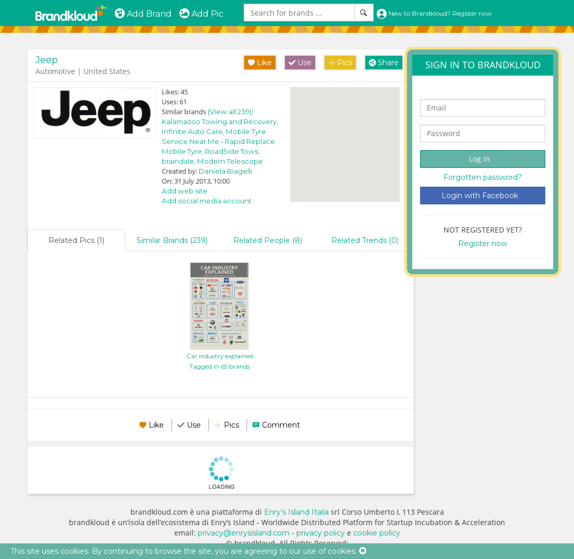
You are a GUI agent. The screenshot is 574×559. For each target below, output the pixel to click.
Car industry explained (219, 356)
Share (384, 62)
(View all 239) (230, 111)
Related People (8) (267, 240)
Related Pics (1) (76, 240)
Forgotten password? (483, 177)
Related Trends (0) (365, 240)
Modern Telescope (230, 161)
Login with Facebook (479, 195)
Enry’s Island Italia (296, 512)
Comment (281, 425)
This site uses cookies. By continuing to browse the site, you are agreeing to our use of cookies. (183, 551)
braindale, (179, 161)
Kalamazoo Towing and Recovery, (220, 121)
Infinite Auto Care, (194, 131)
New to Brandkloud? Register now (434, 13)
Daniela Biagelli (225, 171)
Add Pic (201, 14)
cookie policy (376, 533)
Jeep (46, 60)
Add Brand (143, 14)
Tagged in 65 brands (219, 366)
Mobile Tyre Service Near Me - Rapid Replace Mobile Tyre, (218, 141)
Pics (340, 62)
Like (260, 62)
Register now (482, 243)
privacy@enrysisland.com (244, 533)
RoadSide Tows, (232, 151)
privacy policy (320, 533)
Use (300, 62)
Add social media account (207, 201)
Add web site (185, 191)
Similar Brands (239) (172, 240)
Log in (479, 159)
